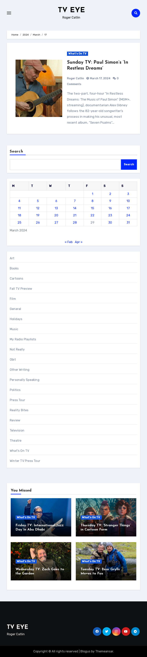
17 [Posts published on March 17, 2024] (128, 208)
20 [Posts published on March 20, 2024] (56, 215)
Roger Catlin (75, 78)
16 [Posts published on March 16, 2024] (110, 208)
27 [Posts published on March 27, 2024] (56, 222)
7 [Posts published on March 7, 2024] (75, 201)
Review (15, 420)
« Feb (69, 242)
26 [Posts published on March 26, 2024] (38, 222)
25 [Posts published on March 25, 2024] (19, 222)
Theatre (15, 440)
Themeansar (104, 651)
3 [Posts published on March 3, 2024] (128, 194)
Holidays (16, 319)
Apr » (78, 242)
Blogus (85, 651)
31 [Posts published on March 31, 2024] (128, 222)
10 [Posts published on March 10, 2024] (128, 201)
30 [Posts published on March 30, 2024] (110, 222)
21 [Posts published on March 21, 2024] (74, 215)
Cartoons (16, 278)
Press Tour (17, 400)
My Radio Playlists (23, 339)
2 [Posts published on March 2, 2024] (110, 194)
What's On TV (78, 53)
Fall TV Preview (21, 288)
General (15, 309)
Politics (15, 390)
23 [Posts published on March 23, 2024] (110, 215)
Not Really (17, 349)
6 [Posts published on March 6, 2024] (56, 201)
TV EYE (71, 10)
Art (12, 258)
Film (13, 299)
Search (16, 151)
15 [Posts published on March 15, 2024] (92, 208)
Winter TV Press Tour (25, 461)
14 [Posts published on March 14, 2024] (74, 208)
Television (17, 430)
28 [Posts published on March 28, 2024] (75, 222)
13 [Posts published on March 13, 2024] (56, 208)
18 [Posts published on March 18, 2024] (19, 215)
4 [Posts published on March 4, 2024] (19, 201)
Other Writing (20, 369)
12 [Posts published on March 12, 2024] (37, 208)
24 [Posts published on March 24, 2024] (128, 215)
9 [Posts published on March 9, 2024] (110, 201)
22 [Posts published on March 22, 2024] (92, 215)
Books (14, 268)
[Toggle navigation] (9, 13)
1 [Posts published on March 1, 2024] (92, 194)
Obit (13, 359)
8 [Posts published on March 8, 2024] (92, 201)
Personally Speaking (24, 380)
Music (14, 329)
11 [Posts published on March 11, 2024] (19, 208)
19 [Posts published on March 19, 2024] (37, 215)
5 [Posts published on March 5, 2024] (38, 201)
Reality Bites (19, 410)
